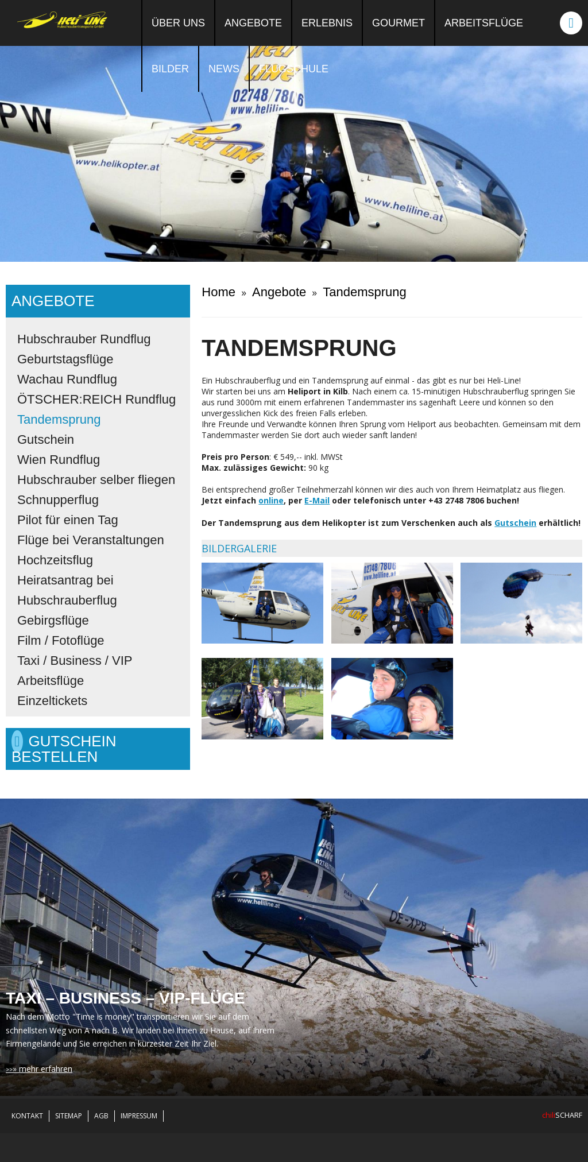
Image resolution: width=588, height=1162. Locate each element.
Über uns (178, 23)
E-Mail (317, 500)
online (271, 500)
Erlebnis (327, 23)
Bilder (170, 69)
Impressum (139, 1116)
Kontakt (27, 1116)
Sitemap (68, 1116)
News (223, 69)
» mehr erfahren (42, 1068)
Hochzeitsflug (55, 560)
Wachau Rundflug (67, 379)
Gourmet (398, 23)
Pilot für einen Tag (67, 520)
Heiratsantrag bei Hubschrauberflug (67, 590)
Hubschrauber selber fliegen (96, 479)
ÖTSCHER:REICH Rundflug (96, 399)
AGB (101, 1116)
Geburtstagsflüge (65, 359)
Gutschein (45, 439)
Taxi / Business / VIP (75, 660)
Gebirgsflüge (53, 620)
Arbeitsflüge (483, 23)
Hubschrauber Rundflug (83, 339)
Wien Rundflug (58, 459)
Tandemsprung (59, 419)
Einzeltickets (52, 701)
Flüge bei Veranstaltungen (90, 540)
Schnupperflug (58, 500)
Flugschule (293, 69)
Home (218, 292)
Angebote (253, 23)
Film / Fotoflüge (61, 640)
